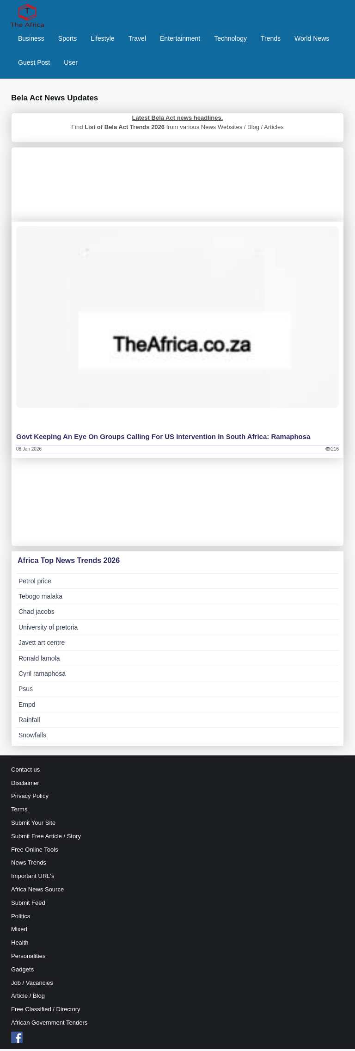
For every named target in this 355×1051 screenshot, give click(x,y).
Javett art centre (41, 645)
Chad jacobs (36, 614)
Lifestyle (102, 39)
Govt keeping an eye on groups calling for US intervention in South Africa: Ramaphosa (163, 438)
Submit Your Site (33, 825)
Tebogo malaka (40, 598)
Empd (27, 706)
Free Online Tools (34, 851)
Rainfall (29, 722)
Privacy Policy (30, 798)
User (71, 63)
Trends (271, 39)
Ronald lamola (39, 660)
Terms (19, 811)
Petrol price (34, 583)
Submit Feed (28, 904)
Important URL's (33, 878)
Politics (20, 918)
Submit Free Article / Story (46, 838)
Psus (25, 691)
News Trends (28, 864)
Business (31, 39)
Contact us (25, 771)
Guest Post (34, 63)
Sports (67, 39)
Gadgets (22, 971)
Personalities (28, 957)
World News (311, 39)
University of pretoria (48, 629)
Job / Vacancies (32, 984)
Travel (137, 39)
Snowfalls (32, 737)
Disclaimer (25, 784)
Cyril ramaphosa (42, 675)
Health (20, 944)
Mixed (19, 931)
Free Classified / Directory (45, 1011)
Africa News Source (37, 891)
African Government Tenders (49, 1024)
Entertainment (180, 39)
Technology (230, 39)
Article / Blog (28, 998)
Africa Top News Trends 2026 (69, 562)
